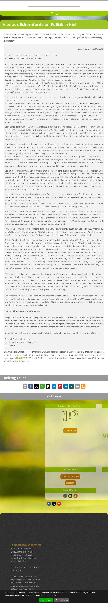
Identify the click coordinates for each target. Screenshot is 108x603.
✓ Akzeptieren (46, 600)
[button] (25, 386)
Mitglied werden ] (54, 396)
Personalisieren (62, 600)
